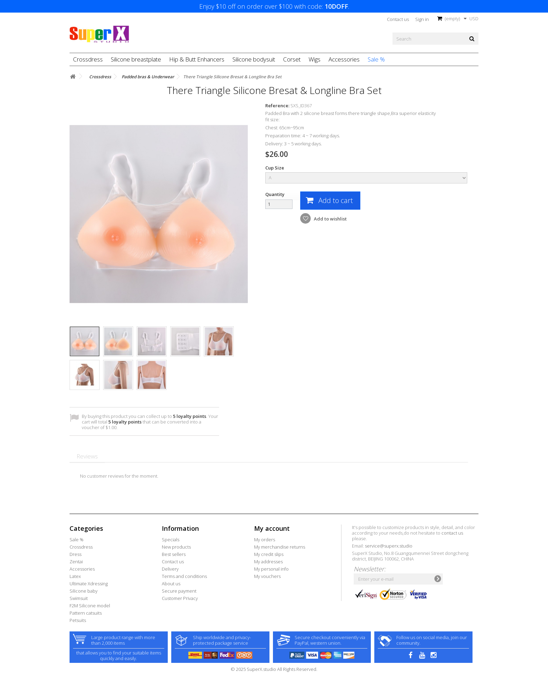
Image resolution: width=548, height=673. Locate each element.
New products (176, 547)
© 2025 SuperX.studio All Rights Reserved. (274, 669)
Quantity (274, 194)
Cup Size (275, 168)
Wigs (314, 59)
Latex (75, 576)
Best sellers (174, 554)
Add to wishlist (330, 219)
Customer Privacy (180, 598)
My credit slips (268, 554)
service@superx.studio (388, 546)
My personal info (271, 569)
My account (272, 528)
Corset (292, 59)
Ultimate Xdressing (89, 583)
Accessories (344, 59)
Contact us (398, 19)
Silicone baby (84, 591)
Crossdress (88, 59)
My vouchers (267, 576)
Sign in (422, 19)
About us (171, 583)
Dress (75, 554)
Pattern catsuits (86, 613)
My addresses (268, 561)
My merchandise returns (279, 547)
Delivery (170, 569)
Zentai (76, 561)
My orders (264, 539)
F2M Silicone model (90, 605)
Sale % (376, 59)
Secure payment (179, 591)
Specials (170, 539)
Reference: (277, 105)
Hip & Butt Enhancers (196, 59)
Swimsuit (79, 598)
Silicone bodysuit (253, 59)
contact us (452, 533)
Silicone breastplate (136, 59)
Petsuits (78, 620)
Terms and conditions (184, 576)
